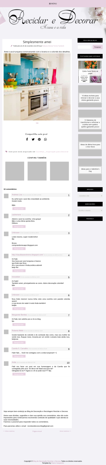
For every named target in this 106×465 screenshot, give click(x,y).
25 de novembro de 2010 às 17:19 (26, 362)
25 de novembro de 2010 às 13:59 (33, 330)
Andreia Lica (17, 195)
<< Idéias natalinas (9, 431)
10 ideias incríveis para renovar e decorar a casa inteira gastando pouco (90, 98)
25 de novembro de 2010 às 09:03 (31, 215)
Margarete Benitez (19, 315)
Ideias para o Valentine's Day (90, 170)
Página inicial (37, 431)
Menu (53, 3)
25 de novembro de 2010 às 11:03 (30, 277)
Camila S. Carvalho (20, 349)
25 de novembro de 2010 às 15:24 (38, 348)
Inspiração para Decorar (57, 152)
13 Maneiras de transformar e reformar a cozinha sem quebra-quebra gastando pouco (90, 123)
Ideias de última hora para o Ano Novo (90, 145)
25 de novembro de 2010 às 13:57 (37, 315)
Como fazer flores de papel (90, 72)
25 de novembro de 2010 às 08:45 (32, 195)
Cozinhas (40, 152)
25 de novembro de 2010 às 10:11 (53, 255)
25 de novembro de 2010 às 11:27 (29, 295)
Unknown (16, 233)
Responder (19, 208)
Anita (14, 362)
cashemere (16, 215)
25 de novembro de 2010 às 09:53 (29, 232)
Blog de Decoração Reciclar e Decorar (47, 461)
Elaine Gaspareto (57, 463)
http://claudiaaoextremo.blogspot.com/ (27, 255)
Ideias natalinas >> (65, 431)
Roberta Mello (17, 331)
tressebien (16, 277)
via (37, 123)
